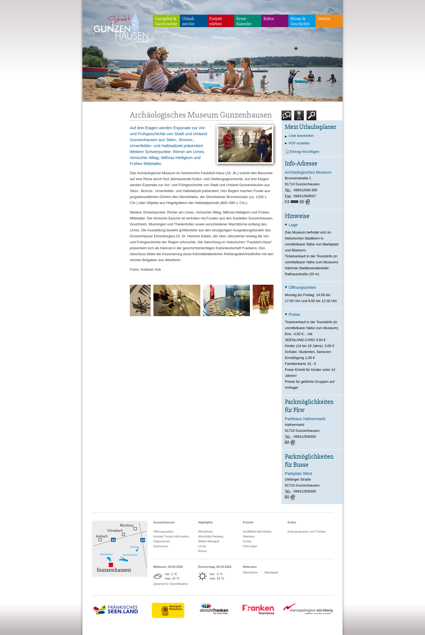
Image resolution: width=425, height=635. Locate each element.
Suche (312, 117)
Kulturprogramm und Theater (307, 531)
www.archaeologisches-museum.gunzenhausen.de (295, 202)
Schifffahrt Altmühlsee (257, 531)
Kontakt (288, 117)
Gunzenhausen (164, 522)
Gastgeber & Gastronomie (166, 21)
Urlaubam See (188, 21)
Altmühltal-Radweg (210, 536)
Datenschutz (161, 541)
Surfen (247, 541)
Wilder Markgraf (208, 541)
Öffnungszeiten (163, 531)
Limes (202, 546)
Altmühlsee (205, 531)
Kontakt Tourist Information (171, 536)
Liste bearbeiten (301, 136)
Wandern (249, 536)
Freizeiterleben (215, 21)
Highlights (205, 522)
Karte (299, 117)
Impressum (160, 546)
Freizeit (248, 522)
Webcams (250, 566)
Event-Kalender (244, 21)
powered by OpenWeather (170, 583)
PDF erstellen (299, 143)
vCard (302, 202)
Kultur (268, 18)
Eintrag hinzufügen (304, 152)
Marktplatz (271, 572)
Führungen (250, 546)
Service (324, 18)
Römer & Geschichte (300, 21)
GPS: (308, 202)
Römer (202, 551)
